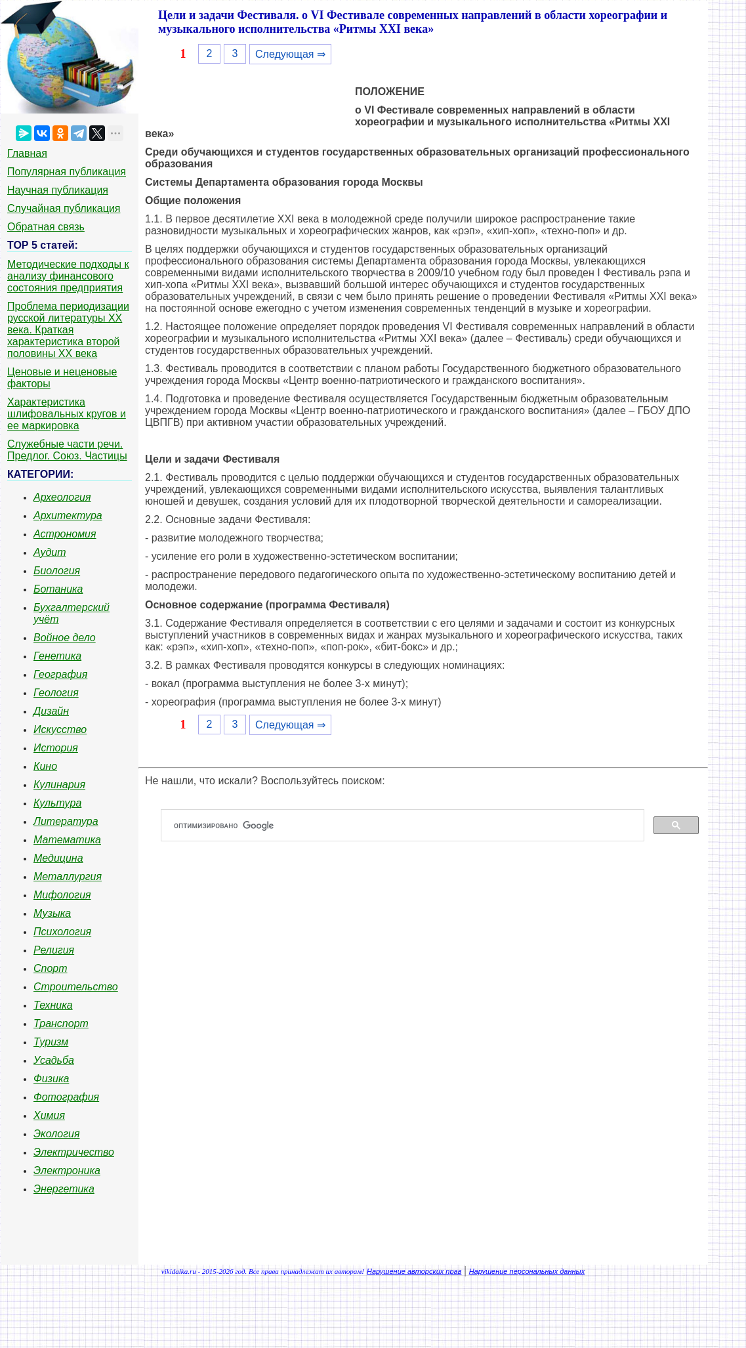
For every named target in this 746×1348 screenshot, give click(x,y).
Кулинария (59, 784)
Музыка (52, 913)
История (55, 747)
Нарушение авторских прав (414, 1271)
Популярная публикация (66, 171)
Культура (57, 803)
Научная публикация (57, 190)
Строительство (75, 986)
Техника (53, 1005)
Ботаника (58, 589)
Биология (56, 570)
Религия (53, 950)
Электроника (66, 1170)
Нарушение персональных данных (527, 1271)
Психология (62, 931)
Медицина (58, 858)
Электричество (73, 1152)
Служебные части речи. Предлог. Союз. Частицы (67, 449)
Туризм (50, 1041)
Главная (27, 153)
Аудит (49, 552)
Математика (67, 839)
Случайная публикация (63, 208)
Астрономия (64, 533)
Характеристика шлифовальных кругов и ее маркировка (66, 413)
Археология (62, 497)
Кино (45, 766)
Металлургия (67, 876)
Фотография (66, 1097)
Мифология (62, 894)
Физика (51, 1078)
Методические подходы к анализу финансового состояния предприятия (68, 276)
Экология (56, 1133)
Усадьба (53, 1060)
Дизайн (51, 711)
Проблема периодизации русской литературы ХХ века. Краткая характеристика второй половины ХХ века (68, 330)
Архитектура (67, 515)
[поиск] (408, 826)
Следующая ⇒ (290, 54)
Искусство (60, 729)
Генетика (57, 656)
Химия (49, 1115)
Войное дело (64, 637)
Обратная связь (46, 226)
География (60, 674)
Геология (56, 692)
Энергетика (63, 1188)
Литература (65, 821)
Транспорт (61, 1023)
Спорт (50, 968)
